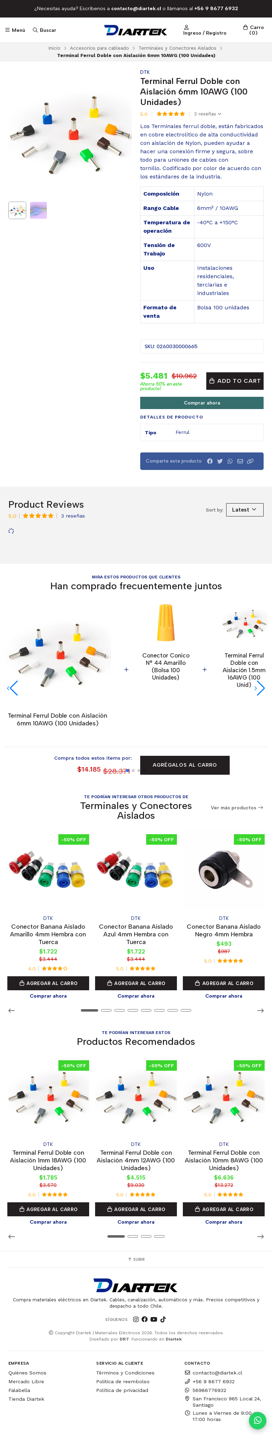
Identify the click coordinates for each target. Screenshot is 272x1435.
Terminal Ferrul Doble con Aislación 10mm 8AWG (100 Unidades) (224, 1123)
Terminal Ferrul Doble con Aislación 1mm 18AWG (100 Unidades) (48, 1123)
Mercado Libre (26, 1345)
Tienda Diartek (26, 1362)
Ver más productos (237, 775)
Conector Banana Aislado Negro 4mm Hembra (224, 895)
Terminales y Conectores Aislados (177, 48)
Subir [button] (136, 1222)
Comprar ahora (202, 403)
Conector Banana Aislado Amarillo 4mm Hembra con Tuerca (48, 899)
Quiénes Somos (27, 1336)
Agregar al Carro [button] (48, 949)
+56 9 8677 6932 (209, 1345)
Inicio (54, 48)
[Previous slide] (19, 133)
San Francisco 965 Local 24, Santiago (222, 1365)
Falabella (19, 1353)
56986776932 (205, 1353)
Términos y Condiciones (125, 1336)
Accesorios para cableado (99, 48)
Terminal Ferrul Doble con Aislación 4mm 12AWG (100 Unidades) (136, 1123)
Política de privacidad (122, 1353)
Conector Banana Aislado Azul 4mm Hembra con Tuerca (136, 899)
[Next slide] (121, 133)
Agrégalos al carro (185, 733)
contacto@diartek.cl (213, 1336)
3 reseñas (207, 114)
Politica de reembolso (123, 1345)
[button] (250, 461)
